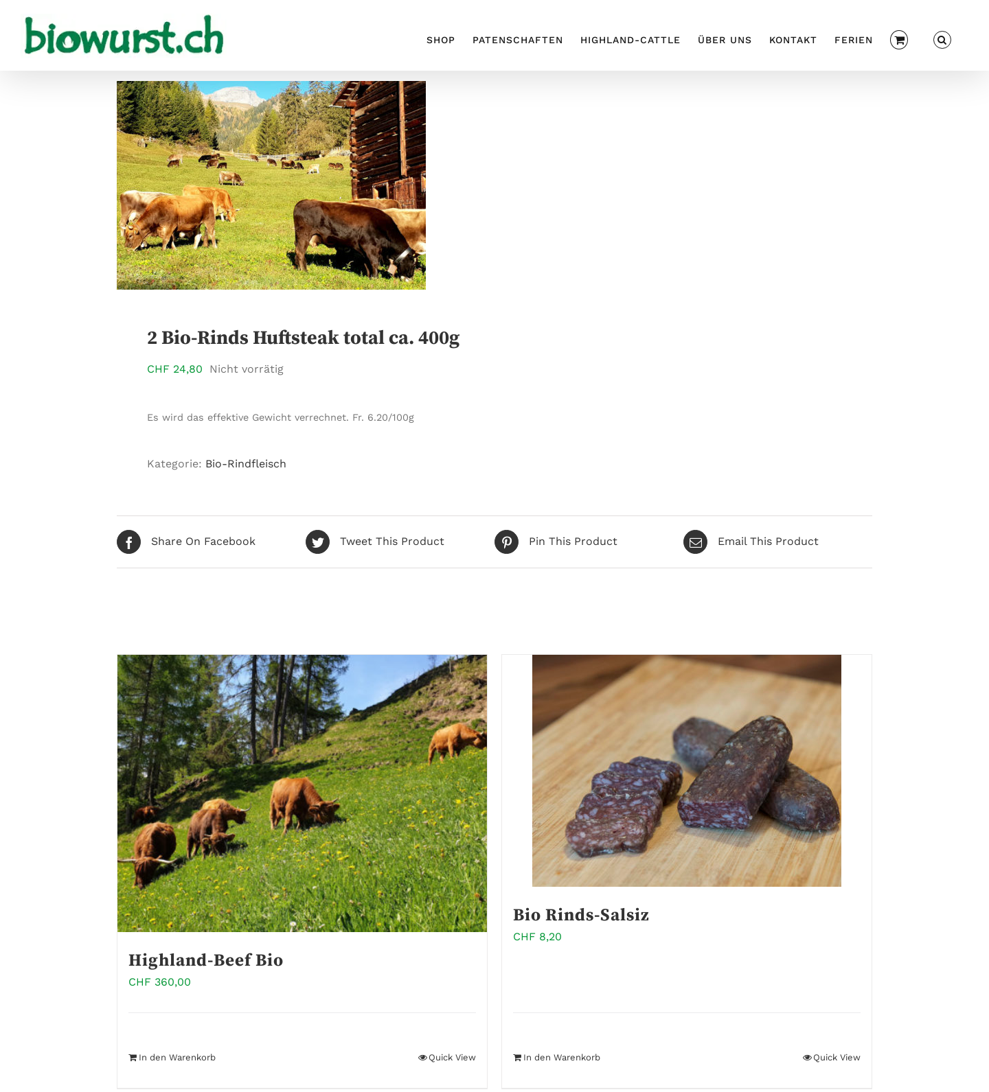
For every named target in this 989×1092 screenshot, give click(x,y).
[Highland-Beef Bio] (302, 793)
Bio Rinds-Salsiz (581, 915)
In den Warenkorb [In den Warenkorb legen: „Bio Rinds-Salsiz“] (561, 1057)
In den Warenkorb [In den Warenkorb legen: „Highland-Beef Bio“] (177, 1057)
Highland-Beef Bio (206, 960)
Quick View (452, 1057)
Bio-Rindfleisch (245, 463)
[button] (942, 38)
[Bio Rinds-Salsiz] (687, 771)
